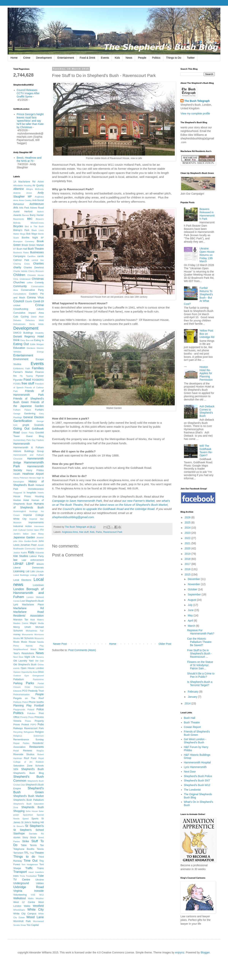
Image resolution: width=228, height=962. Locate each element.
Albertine (18, 188)
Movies (16, 638)
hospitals (31, 492)
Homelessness (36, 489)
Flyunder (18, 380)
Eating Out (21, 344)
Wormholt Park (22, 921)
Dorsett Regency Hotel (28, 336)
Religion (39, 732)
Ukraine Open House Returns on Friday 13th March (207, 255)
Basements (18, 219)
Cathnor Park (21, 260)
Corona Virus (35, 297)
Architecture (36, 203)
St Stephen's (34, 826)
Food (27, 379)
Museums (39, 638)
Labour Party (36, 556)
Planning (18, 705)
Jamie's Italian (20, 534)
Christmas (38, 278)
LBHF (30, 564)
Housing (39, 496)
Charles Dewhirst (34, 267)
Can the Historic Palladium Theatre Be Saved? (199, 642)
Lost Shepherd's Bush (32, 601)
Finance (39, 372)
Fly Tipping (26, 376)
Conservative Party (32, 290)
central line (38, 260)
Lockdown (38, 585)
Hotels (41, 492)
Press (31, 717)
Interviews (39, 526)
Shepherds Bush (32, 807)
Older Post (165, 643)
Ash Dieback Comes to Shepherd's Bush (207, 411)
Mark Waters (37, 619)
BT (14, 249)
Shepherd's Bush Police (198, 776)
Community (20, 286)
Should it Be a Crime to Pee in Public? (201, 675)
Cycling (24, 316)
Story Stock (29, 837)
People (142, 57)
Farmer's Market (22, 372)
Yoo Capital (33, 925)
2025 (188, 522)
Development (44, 57)
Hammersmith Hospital (197, 762)
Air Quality (38, 185)
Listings (33, 575)
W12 (41, 895)
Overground (38, 675)
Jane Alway (37, 534)
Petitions (17, 702)
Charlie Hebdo (20, 271)
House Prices (22, 496)
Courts (28, 301)
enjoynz (179, 952)
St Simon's (18, 826)
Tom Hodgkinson (29, 864)
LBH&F (18, 564)
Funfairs (39, 409)
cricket (16, 305)
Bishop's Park (21, 230)
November (194, 584)
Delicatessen (19, 324)
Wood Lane (35, 917)
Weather (40, 898)
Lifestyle (40, 571)
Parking (17, 683)
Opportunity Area (29, 672)
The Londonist (192, 789)
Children (19, 275)
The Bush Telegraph (197, 100)
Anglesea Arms (70, 532)
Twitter (191, 57)
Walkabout (19, 898)
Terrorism (18, 853)
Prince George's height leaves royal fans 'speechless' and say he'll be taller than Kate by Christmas (30, 121)
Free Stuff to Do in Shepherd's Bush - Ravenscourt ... (199, 653)
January (193, 696)
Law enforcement (33, 560)
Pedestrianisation (21, 694)
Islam (36, 530)
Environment (20, 359)
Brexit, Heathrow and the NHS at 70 (29, 159)
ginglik (25, 425)
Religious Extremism (28, 736)
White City (35, 909)
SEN (15, 769)
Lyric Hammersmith (195, 767)
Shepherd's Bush (32, 769)
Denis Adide (36, 324)
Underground (21, 883)
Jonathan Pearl (28, 545)
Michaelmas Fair (35, 631)
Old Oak (39, 661)
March (192, 625)
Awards (17, 215)
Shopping (19, 811)
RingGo (40, 750)
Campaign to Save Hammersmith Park (77, 500)
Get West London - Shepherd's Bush (195, 741)
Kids (117, 57)
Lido (32, 571)
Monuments (27, 634)
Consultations (19, 294)
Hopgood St (19, 492)
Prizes (28, 721)
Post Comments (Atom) (82, 650)
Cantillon (31, 256)
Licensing (19, 571)
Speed (25, 818)
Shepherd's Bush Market (28, 795)
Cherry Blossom (36, 271)
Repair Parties (21, 743)
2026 (188, 517)
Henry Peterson (20, 478)
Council (18, 301)
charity (17, 267)
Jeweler (40, 537)
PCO (24, 691)
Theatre (39, 852)
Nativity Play (35, 646)
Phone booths (36, 702)
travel (31, 872)
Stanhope (19, 833)
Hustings (33, 511)
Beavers (40, 219)
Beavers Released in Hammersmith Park (207, 214)
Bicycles (18, 226)
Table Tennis (29, 845)
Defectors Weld (34, 320)
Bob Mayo (31, 234)
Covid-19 (38, 301)
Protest (25, 724)
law (15, 559)
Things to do (24, 856)
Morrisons (39, 634)
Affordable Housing (22, 185)
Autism (40, 211)
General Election (33, 417)
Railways (18, 728)
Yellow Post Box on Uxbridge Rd (207, 334)
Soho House (32, 811)
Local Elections (22, 580)
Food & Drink (87, 57)
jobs (15, 541)
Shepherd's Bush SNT (197, 780)
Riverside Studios (23, 754)
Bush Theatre (36, 248)
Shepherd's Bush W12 (197, 785)
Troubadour (31, 876)
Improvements (36, 522)
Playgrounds (19, 709)
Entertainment (65, 57)
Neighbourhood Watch (24, 649)
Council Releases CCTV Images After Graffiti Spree (28, 93)
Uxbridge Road (28, 887)
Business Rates (21, 252)
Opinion (17, 672)
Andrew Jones (22, 193)
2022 (188, 538)
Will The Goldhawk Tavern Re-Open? (206, 450)
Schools (39, 765)
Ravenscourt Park (112, 532)
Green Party (27, 432)
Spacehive (28, 815)
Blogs (22, 234)
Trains (40, 868)
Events (105, 57)
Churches (19, 282)
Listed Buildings (21, 575)
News (129, 57)
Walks (31, 898)
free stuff (84, 532)
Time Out (30, 860)
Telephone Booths (23, 849)
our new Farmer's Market (138, 500)
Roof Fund (30, 758)
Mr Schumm (27, 638)
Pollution (31, 713)
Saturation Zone (22, 765)
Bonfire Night (30, 237)
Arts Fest (24, 207)
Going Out (21, 428)
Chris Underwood (21, 279)
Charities (38, 263)
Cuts (15, 316)
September (194, 594)
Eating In (39, 340)
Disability (39, 333)
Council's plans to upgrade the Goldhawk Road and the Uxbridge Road (108, 509)
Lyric (15, 604)
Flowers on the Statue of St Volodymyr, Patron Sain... (200, 665)
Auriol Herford (22, 211)
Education (19, 347)
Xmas (23, 925)
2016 (188, 569)
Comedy (39, 282)
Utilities (40, 883)
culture (40, 309)
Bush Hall (22, 249)
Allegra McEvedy (35, 189)
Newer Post (60, 643)
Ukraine (40, 879)
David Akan (37, 317)
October (193, 589)
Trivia (22, 876)
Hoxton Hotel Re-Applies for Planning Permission (206, 373)
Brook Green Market (33, 245)
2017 (188, 564)
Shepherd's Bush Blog (28, 773)
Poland (31, 709)
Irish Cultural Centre (23, 530)
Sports (35, 818)
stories (16, 837)
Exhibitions (18, 368)
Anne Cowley (25, 200)
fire (15, 376)
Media (41, 623)
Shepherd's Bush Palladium (28, 800)
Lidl (27, 571)
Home (13, 57)
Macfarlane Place (33, 604)
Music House (28, 642)
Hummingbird (19, 511)
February (193, 691)
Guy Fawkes (38, 440)
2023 (188, 532)
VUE (33, 895)
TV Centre (21, 879)
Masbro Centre (20, 623)
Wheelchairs (19, 910)
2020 (188, 548)
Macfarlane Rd (28, 608)
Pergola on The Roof (28, 698)
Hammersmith (21, 443)
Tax (42, 845)
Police (40, 709)
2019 (188, 553)
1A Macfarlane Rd (24, 181)
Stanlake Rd (36, 834)
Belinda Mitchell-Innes (28, 223)
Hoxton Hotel (21, 500)
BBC (30, 218)
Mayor (33, 623)
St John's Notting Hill (32, 822)
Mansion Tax (20, 619)
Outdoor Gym (21, 675)
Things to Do (173, 57)
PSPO (33, 724)
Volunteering (20, 894)
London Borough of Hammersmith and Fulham (28, 593)
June (191, 610)
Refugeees (29, 732)
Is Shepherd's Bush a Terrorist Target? (199, 683)
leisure (40, 564)
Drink (16, 340)
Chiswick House (35, 275)
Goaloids (39, 425)
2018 (188, 558)
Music (16, 642)
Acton (41, 181)
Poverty (24, 717)
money (17, 634)
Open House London (32, 668)
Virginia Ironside (28, 890)
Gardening (29, 413)
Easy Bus (25, 340)
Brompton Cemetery (23, 241)
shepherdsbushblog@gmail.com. (73, 517)
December (194, 579)
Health (16, 474)
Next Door (18, 657)
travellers (39, 872)
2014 (188, 703)
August (192, 599)
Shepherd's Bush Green (28, 790)
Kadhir (24, 552)
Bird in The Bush (34, 226)
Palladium (18, 679)
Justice (16, 552)
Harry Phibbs (35, 470)
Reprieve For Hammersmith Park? (200, 632)
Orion (41, 672)
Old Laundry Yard (23, 660)
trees (16, 876)
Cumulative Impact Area (28, 313)
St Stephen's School (28, 829)
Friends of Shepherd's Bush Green (197, 733)
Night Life (30, 657)
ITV (42, 530)
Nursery (40, 657)
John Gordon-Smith (27, 541)
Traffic (29, 868)
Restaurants (36, 746)
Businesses (37, 252)
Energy (40, 352)
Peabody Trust (36, 691)
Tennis (40, 849)
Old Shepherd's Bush (24, 664)
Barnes (25, 215)
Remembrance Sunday (28, 739)
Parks (99, 532)
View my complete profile (195, 113)
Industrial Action (22, 526)
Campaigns (19, 256)
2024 (188, 527)
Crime (26, 57)
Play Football (35, 705)
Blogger (205, 952)
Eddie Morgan (37, 344)
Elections (31, 348)
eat (31, 340)
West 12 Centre (24, 902)
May (190, 615)
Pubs (41, 724)
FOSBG (17, 384)
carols (40, 256)
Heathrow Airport (33, 473)
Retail (16, 750)
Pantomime (38, 679)
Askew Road (37, 207)
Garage (16, 413)
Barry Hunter (37, 215)
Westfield (38, 905)
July (190, 604)
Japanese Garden (24, 537)
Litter (41, 575)
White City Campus (24, 913)
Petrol (25, 702)
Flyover (40, 376)
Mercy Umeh (22, 627)
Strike (25, 841)
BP (42, 238)
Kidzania (40, 552)
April (191, 620)
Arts (15, 207)
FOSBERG (38, 380)
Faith (27, 368)
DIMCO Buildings (23, 333)
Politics (156, 57)
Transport (20, 872)
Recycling (18, 732)
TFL (26, 852)
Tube (41, 875)
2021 (188, 543)
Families (38, 368)
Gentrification (22, 421)
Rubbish (40, 762)
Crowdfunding (20, 309)
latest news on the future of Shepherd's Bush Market (134, 504)
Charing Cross (21, 264)
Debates (17, 320)
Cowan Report (192, 727)
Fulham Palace (22, 410)
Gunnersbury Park (22, 440)
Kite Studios (20, 556)
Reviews (27, 750)
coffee (30, 282)
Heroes (32, 478)
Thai (32, 853)
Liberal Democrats (28, 567)
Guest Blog (35, 436)
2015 (188, 574)
